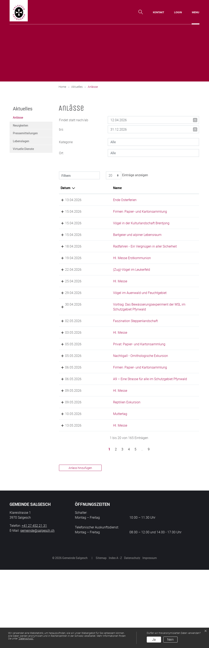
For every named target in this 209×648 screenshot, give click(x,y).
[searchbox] (153, 142)
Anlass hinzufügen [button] (80, 546)
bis (61, 129)
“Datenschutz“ (26, 638)
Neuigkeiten (20, 125)
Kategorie (66, 142)
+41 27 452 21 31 (34, 604)
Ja (154, 639)
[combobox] (153, 142)
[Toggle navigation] (195, 12)
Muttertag (106, 492)
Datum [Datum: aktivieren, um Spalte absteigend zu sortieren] (65, 188)
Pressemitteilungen (25, 133)
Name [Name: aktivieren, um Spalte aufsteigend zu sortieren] (103, 188)
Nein (170, 639)
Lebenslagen (21, 141)
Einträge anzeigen (126, 175)
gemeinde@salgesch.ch (37, 608)
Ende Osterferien (110, 200)
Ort (61, 153)
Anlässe (23, 118)
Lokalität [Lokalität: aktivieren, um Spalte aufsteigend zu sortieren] (152, 188)
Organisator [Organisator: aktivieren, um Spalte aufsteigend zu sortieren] (182, 188)
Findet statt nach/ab (73, 120)
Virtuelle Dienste (23, 149)
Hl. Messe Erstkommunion (118, 282)
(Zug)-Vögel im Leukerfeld (117, 294)
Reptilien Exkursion (112, 470)
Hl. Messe (106, 310)
